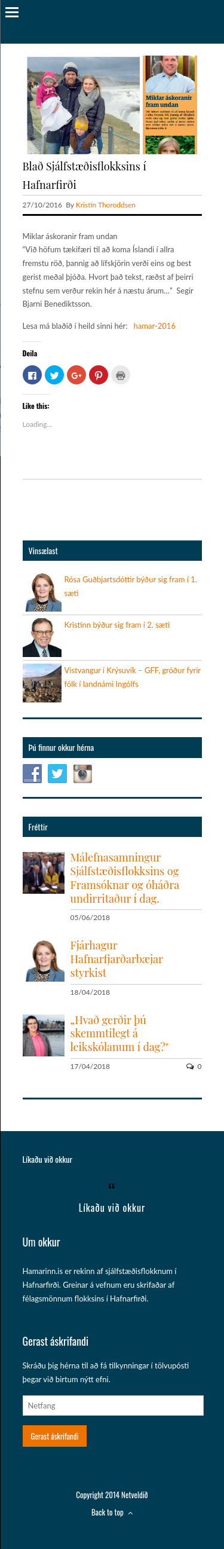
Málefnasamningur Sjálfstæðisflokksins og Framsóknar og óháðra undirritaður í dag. (124, 877)
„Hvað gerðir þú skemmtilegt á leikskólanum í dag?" (119, 1034)
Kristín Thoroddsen (106, 204)
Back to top (112, 1512)
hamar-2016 (155, 326)
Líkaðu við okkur (47, 1159)
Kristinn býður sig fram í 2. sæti (117, 625)
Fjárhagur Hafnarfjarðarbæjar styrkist (116, 959)
